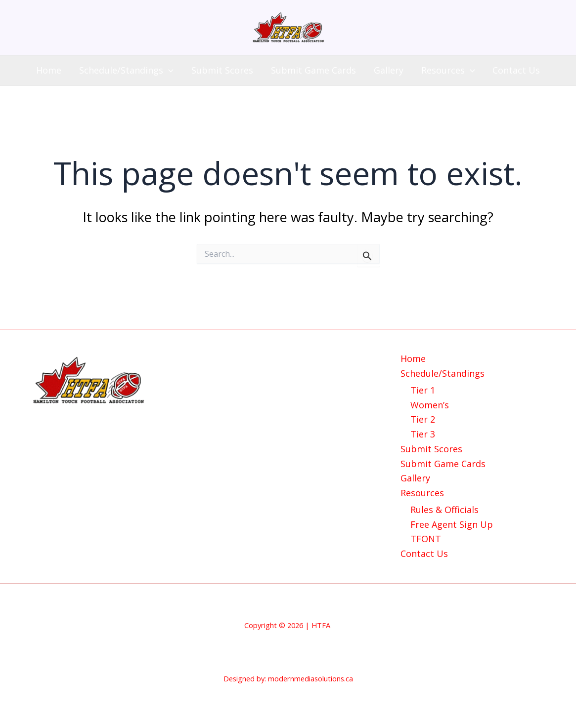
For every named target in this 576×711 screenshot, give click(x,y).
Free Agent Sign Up (451, 524)
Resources (448, 70)
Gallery (388, 70)
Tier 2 (422, 419)
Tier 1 (422, 390)
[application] (168, 70)
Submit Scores (222, 70)
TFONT (425, 539)
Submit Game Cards (313, 70)
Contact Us (516, 70)
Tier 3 (422, 434)
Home (48, 70)
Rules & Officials (444, 509)
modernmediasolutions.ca (310, 678)
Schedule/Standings (126, 70)
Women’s (429, 405)
